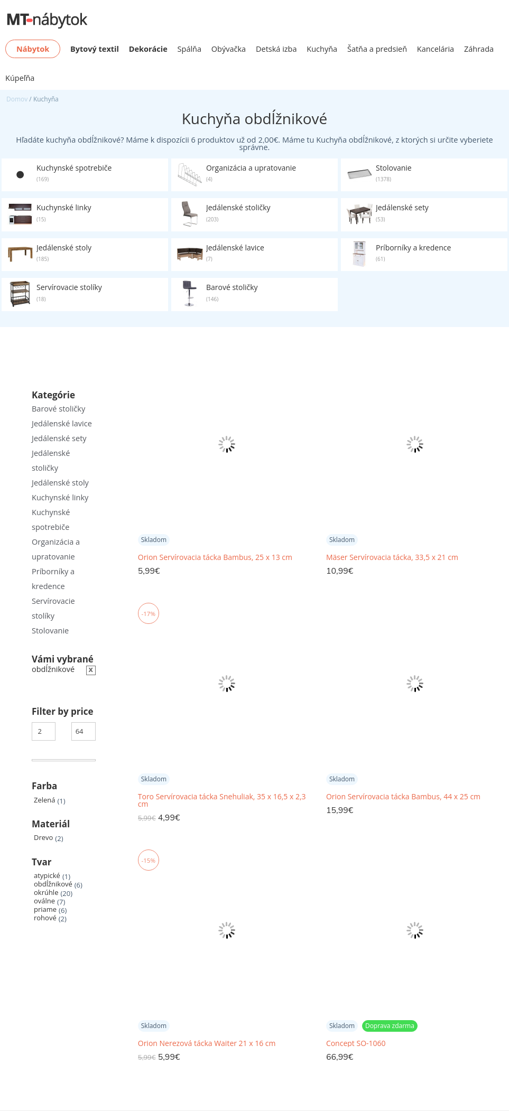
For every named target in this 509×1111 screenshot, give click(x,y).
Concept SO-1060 (356, 1043)
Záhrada (479, 49)
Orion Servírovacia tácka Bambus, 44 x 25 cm (403, 796)
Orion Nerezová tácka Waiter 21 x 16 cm (207, 1043)
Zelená (44, 800)
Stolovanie (50, 630)
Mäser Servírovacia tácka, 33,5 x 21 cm (392, 557)
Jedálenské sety (59, 438)
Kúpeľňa (19, 78)
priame (45, 909)
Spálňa (190, 49)
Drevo (43, 837)
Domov (16, 99)
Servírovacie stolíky (53, 608)
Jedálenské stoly (60, 483)
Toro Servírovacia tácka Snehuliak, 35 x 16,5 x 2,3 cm (222, 800)
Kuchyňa (322, 49)
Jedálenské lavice (62, 423)
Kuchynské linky (60, 497)
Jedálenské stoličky (51, 460)
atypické (47, 875)
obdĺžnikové (53, 884)
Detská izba (276, 49)
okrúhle (46, 892)
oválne (44, 901)
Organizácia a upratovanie (56, 549)
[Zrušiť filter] (64, 669)
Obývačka (228, 49)
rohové (45, 917)
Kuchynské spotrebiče (51, 519)
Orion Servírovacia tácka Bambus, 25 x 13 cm (215, 557)
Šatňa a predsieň (377, 49)
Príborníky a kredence (53, 578)
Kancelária (435, 49)
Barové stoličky (58, 409)
